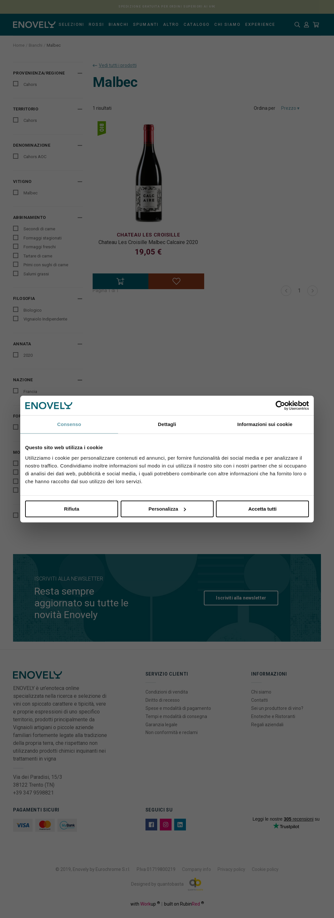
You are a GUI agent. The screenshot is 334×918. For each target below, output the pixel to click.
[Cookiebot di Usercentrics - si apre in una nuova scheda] (280, 405)
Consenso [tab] (69, 424)
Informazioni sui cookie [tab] (265, 424)
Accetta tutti (262, 509)
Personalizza (167, 509)
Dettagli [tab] (167, 424)
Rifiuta (71, 509)
